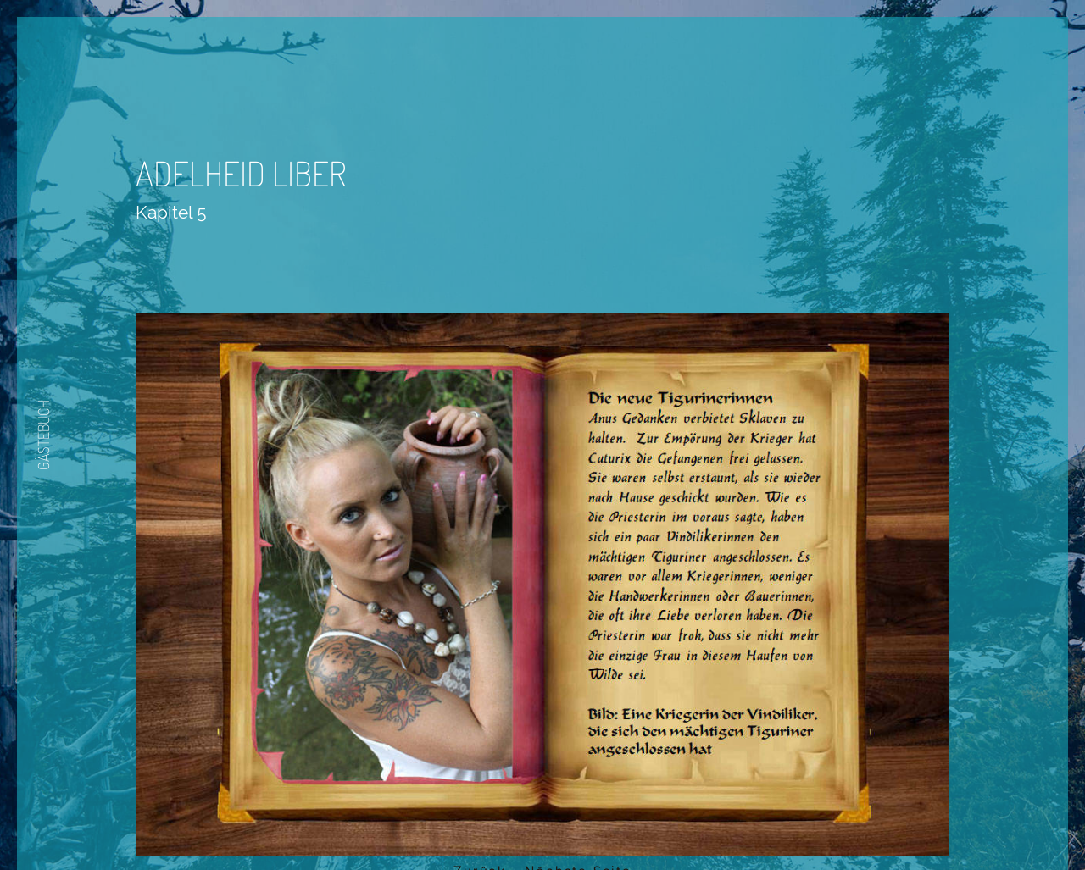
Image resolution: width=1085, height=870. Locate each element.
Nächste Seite (590, 771)
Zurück (492, 771)
